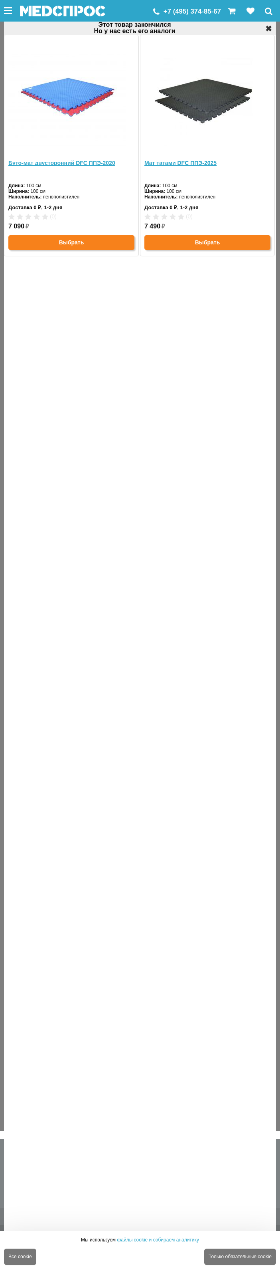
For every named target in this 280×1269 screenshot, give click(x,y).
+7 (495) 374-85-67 (192, 11)
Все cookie (20, 1256)
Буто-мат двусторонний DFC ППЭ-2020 (61, 163)
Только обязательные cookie (240, 1256)
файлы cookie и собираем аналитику (158, 1240)
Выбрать (71, 242)
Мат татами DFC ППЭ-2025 (180, 163)
